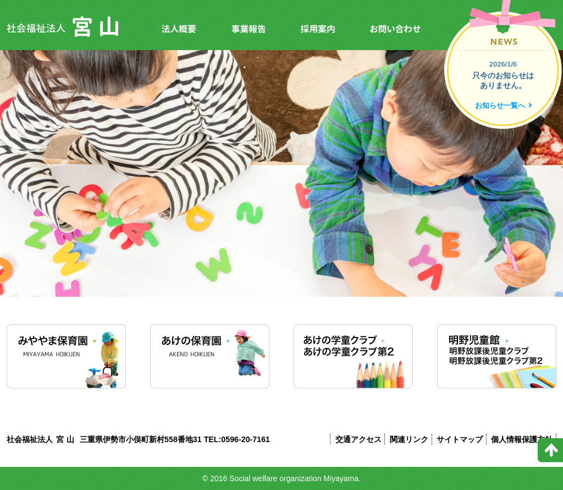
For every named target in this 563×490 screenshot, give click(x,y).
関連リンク (409, 439)
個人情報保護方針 (522, 439)
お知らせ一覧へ (500, 105)
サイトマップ (460, 439)
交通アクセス (358, 439)
